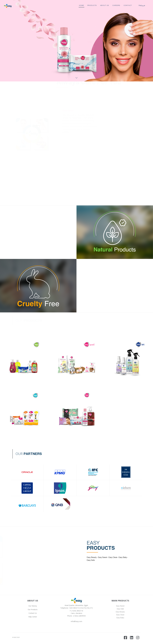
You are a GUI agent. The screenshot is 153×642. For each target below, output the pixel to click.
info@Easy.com (76, 621)
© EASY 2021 (16, 637)
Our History (32, 606)
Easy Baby (120, 618)
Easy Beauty (120, 612)
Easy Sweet (120, 606)
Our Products (33, 609)
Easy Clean (120, 615)
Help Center (32, 617)
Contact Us (33, 613)
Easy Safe (120, 609)
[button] (75, 358)
